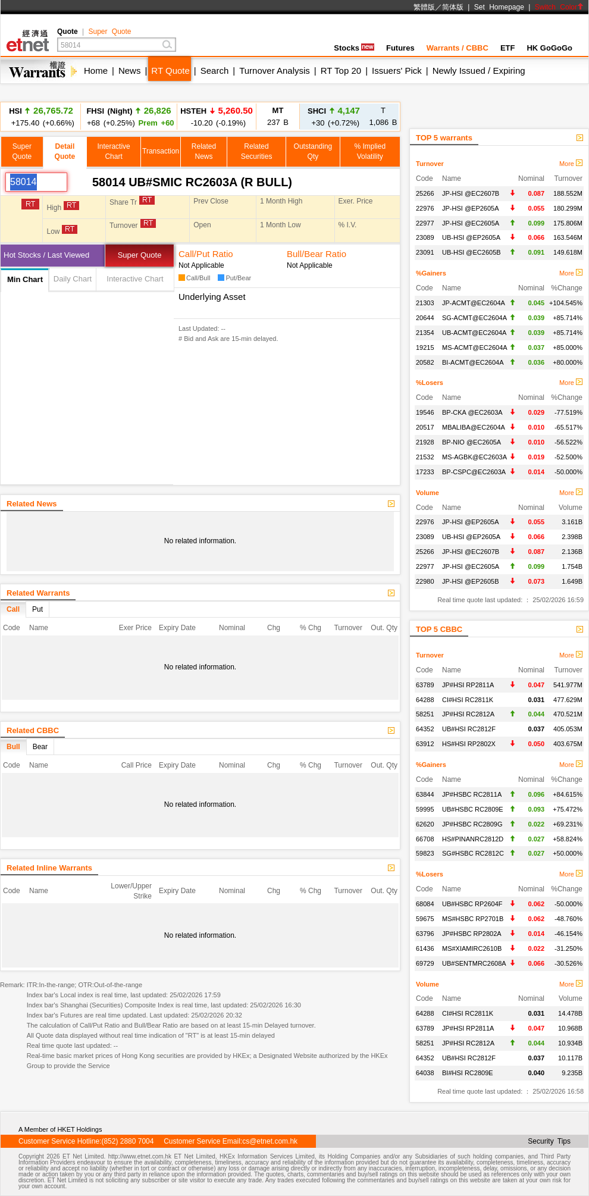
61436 (425, 948)
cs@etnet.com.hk (269, 1141)
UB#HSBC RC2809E (472, 809)
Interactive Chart (134, 278)
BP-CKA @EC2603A (472, 412)
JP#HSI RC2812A (468, 714)
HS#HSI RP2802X (469, 743)
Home (96, 70)
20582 (425, 362)
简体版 (452, 7)
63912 (425, 743)
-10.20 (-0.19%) (216, 119)
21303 (425, 302)
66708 (425, 839)
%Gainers (431, 273)
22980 (425, 581)
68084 (425, 903)
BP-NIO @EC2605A (471, 442)
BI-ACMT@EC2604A (472, 362)
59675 (425, 918)
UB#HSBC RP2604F (472, 903)
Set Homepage (499, 7)
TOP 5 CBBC (439, 629)
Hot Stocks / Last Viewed (46, 255)
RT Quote (170, 70)
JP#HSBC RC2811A (472, 794)
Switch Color (559, 7)
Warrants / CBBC (457, 47)
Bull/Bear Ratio (316, 254)
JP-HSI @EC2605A (470, 223)
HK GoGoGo (549, 47)
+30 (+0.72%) (334, 116)
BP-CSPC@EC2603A (474, 471)
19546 (425, 412)
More (570, 163)
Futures (400, 47)
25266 (425, 193)
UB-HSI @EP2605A (471, 237)
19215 (425, 347)
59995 (425, 809)
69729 (425, 963)
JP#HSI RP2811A (468, 684)
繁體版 (424, 7)
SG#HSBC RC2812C (473, 853)
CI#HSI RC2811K (467, 699)
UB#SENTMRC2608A (474, 963)
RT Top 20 (341, 70)
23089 (425, 237)
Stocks (354, 47)
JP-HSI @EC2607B (470, 193)
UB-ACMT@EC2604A (474, 332)
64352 (425, 728)
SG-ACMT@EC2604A (474, 317)
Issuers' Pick (397, 70)
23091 (425, 252)
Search (214, 70)
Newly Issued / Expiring (479, 70)
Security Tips (549, 1141)
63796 (425, 933)
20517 (425, 427)
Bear (40, 747)
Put (37, 609)
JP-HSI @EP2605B (470, 581)
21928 (425, 442)
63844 (425, 794)
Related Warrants (38, 592)
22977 (425, 223)
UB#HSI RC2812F (469, 728)
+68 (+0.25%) (128, 116)
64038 (425, 1072)
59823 (425, 853)
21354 (425, 332)
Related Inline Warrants (49, 867)
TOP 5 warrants (444, 137)
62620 (425, 824)
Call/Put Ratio (205, 254)
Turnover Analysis (274, 70)
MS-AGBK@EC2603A (474, 457)
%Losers (429, 382)
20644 (425, 317)
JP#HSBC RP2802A (472, 933)
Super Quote (109, 31)
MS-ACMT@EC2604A (474, 347)
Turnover (430, 163)
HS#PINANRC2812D (472, 839)
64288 (425, 699)
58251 (425, 714)
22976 (425, 208)
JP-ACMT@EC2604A (473, 302)
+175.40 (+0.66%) (41, 116)
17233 (425, 471)
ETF (507, 47)
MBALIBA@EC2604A (473, 427)
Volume (427, 492)
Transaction (160, 151)
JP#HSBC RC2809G (472, 824)
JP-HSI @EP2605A (470, 208)
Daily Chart (73, 278)
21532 (425, 457)
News (129, 70)
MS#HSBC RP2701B (472, 918)
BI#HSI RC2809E (467, 1072)
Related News (32, 503)
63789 (425, 684)
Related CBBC (33, 730)
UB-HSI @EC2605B (471, 252)
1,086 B (383, 116)
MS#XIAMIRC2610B (472, 948)
